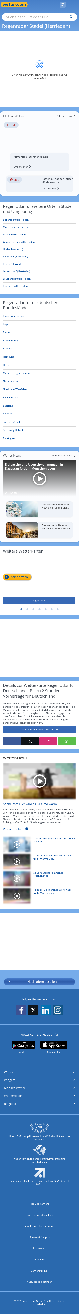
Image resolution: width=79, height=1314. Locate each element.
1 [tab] (21, 609)
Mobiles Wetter (14, 1088)
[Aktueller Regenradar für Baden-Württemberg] (14, 316)
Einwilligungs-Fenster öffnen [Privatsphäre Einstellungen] (39, 1226)
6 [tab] (52, 609)
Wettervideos (13, 1096)
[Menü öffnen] (72, 4)
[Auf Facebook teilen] (12, 741)
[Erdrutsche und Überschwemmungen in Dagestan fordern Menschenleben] (39, 478)
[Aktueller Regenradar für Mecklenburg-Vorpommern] (18, 374)
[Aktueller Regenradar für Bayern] (7, 325)
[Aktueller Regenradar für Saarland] (8, 406)
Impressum (39, 1248)
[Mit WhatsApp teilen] (67, 741)
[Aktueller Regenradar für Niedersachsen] (11, 382)
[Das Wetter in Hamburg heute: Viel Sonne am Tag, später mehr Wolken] (39, 530)
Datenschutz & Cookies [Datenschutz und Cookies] (40, 1215)
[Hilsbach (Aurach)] (39, 249)
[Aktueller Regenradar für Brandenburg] (10, 341)
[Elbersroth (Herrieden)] (39, 286)
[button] (39, 1072)
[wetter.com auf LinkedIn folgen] (46, 1010)
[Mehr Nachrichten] (64, 455)
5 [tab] (46, 609)
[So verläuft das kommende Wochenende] (38, 879)
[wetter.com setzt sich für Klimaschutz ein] (39, 1156)
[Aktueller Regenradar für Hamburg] (8, 357)
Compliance (39, 1259)
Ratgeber (10, 1104)
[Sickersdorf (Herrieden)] (39, 220)
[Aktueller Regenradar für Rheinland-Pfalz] (11, 398)
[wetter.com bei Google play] (23, 1047)
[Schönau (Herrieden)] (39, 234)
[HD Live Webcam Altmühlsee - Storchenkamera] (39, 141)
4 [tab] (39, 609)
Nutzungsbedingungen (39, 1281)
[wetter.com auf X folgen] (33, 1011)
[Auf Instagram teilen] (48, 741)
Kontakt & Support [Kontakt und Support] (39, 1237)
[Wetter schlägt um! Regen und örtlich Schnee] (38, 845)
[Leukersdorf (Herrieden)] (39, 271)
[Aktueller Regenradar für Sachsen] (7, 414)
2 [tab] (27, 609)
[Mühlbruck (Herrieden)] (39, 227)
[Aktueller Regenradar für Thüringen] (9, 439)
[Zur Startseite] (16, 4)
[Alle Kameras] (66, 116)
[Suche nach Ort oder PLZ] (39, 17)
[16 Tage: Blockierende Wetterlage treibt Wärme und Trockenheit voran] (38, 862)
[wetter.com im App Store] (53, 1047)
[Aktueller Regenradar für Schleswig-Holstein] (13, 431)
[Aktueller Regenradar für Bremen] (7, 349)
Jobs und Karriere (39, 1203)
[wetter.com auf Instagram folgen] (58, 1010)
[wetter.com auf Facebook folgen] (21, 1010)
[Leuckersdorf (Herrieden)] (39, 279)
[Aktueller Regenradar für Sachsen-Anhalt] (12, 422)
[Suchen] (70, 17)
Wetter (8, 1072)
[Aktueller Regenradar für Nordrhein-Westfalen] (15, 390)
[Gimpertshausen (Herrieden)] (39, 242)
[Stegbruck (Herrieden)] (39, 256)
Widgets (9, 1080)
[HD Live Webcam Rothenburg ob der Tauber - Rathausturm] (39, 184)
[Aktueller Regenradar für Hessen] (7, 365)
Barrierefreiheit (39, 1270)
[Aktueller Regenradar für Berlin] (6, 333)
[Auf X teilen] (30, 741)
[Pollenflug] (63, 5)
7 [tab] (58, 609)
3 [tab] (33, 609)
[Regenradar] (39, 580)
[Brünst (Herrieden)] (39, 264)
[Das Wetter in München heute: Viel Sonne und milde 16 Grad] (39, 509)
